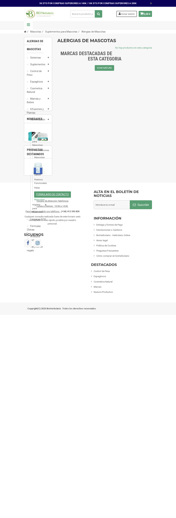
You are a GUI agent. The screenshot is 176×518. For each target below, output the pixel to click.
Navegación (28, 25)
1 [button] (32, 314)
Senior (37, 176)
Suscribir (141, 407)
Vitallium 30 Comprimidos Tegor (38, 305)
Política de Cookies (106, 448)
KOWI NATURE (104, 68)
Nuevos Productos (103, 495)
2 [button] (40, 314)
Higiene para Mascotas (37, 210)
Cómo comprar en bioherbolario (112, 459)
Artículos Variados (33, 240)
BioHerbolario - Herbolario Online (113, 438)
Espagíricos (36, 83)
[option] (38, 294)
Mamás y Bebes (34, 102)
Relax (37, 189)
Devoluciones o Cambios (109, 433)
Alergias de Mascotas (37, 197)
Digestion (37, 171)
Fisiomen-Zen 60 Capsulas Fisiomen (38, 369)
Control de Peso (34, 75)
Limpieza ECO (38, 221)
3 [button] (47, 314)
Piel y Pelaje (37, 165)
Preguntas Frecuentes (107, 454)
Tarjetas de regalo (35, 250)
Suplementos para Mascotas (38, 143)
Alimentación (37, 121)
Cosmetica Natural (34, 92)
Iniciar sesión (125, 13)
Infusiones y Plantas (35, 112)
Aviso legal (102, 443)
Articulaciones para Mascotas (37, 155)
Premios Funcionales (37, 183)
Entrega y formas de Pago (109, 428)
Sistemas (35, 59)
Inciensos (35, 127)
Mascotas (35, 134)
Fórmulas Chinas (34, 229)
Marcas (97, 489)
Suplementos (37, 66)
